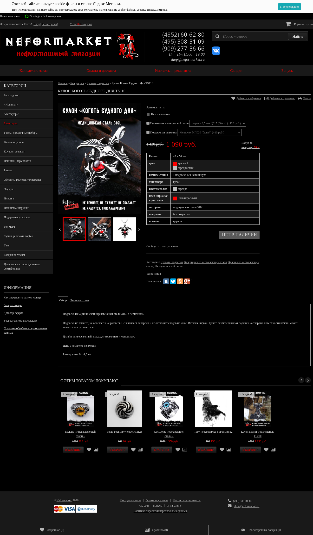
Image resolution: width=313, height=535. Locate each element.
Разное (8, 170)
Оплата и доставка (101, 70)
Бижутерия (10, 123)
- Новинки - (11, 104)
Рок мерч (9, 226)
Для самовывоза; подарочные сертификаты (22, 266)
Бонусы (287, 70)
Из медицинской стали (169, 266)
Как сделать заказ (33, 70)
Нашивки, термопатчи (17, 161)
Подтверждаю (289, 6)
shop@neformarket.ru (188, 59)
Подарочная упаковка (17, 217)
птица (157, 273)
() (52, 530)
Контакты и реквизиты (173, 70)
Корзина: (299, 24)
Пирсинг (9, 198)
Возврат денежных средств (20, 320)
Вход (37, 24)
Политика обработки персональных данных (25, 330)
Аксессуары (11, 114)
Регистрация (49, 24)
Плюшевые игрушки (16, 208)
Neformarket (64, 500)
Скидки (236, 70)
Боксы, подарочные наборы (21, 132)
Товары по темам (14, 255)
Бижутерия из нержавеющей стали (205, 262)
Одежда (8, 189)
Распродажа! (11, 95)
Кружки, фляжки (14, 151)
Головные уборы (14, 142)
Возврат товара (13, 305)
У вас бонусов (81, 24)
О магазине (174, 505)
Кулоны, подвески (98, 83)
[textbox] (260, 36)
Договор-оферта (13, 313)
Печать (307, 98)
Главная (62, 83)
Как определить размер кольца (22, 297)
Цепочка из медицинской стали (167, 123)
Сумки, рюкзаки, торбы (18, 236)
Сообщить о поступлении (162, 246)
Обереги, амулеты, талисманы (22, 179)
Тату (6, 245)
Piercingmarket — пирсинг (45, 16)
